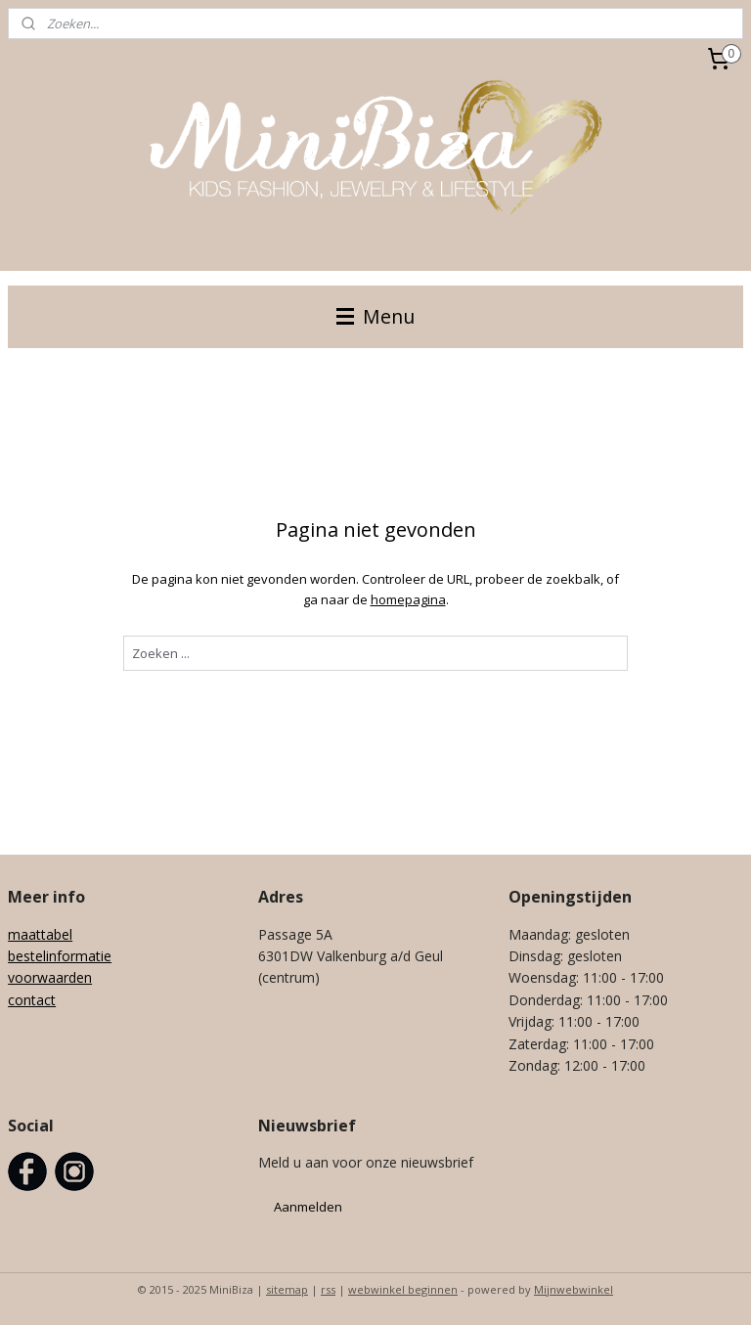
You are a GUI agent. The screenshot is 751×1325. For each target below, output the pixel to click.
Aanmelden (308, 1206)
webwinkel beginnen (403, 1289)
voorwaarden (50, 977)
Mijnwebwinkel (573, 1289)
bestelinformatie (59, 956)
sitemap (287, 1289)
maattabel (40, 934)
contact (32, 1000)
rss (328, 1289)
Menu (375, 316)
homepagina (408, 599)
